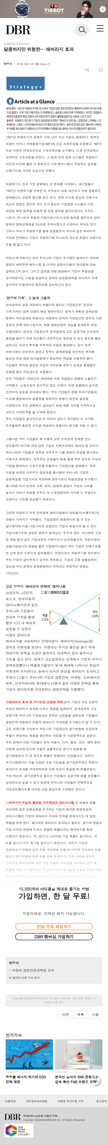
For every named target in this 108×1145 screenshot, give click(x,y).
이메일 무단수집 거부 (70, 1101)
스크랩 (101, 69)
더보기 (87, 69)
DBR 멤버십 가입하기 (54, 936)
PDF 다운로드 (94, 69)
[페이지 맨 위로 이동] (96, 1081)
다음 (95, 1014)
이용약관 (10, 1101)
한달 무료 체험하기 (54, 926)
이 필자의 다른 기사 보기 (24, 978)
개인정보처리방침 (37, 1101)
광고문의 (101, 1101)
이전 (65, 1014)
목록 (80, 1014)
